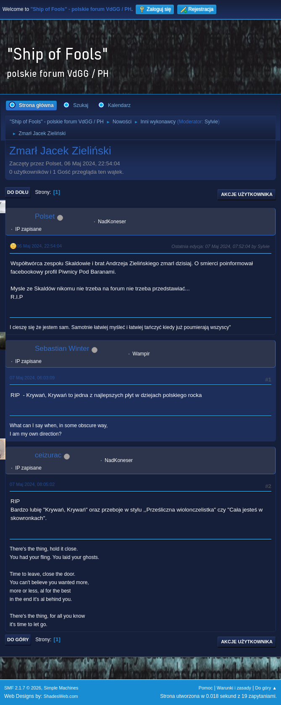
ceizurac (48, 455)
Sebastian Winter (62, 348)
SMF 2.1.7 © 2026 (22, 687)
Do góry (18, 639)
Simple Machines (61, 687)
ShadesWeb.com (61, 696)
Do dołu (18, 192)
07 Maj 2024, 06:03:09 (32, 377)
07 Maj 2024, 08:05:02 (32, 484)
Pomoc (206, 687)
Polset (45, 216)
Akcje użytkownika (247, 194)
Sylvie (211, 122)
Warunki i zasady (234, 687)
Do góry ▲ (266, 687)
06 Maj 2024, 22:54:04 (39, 245)
